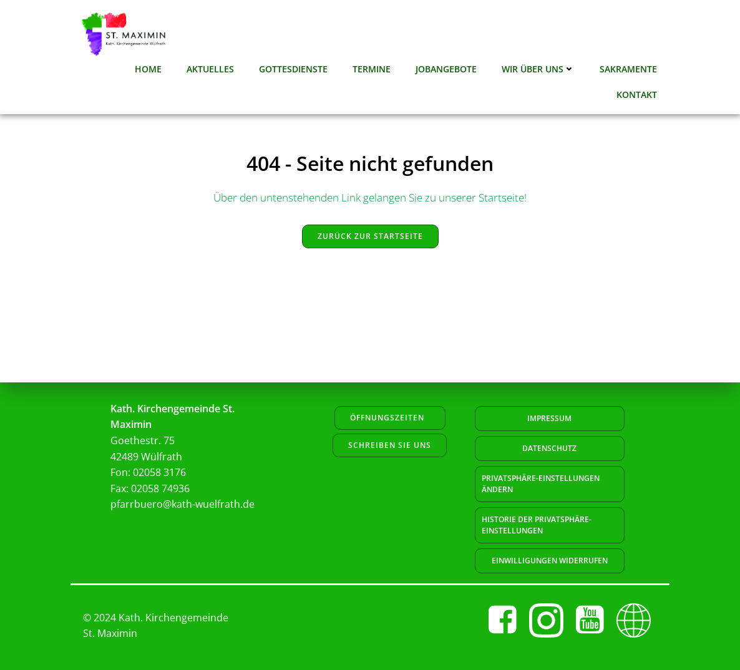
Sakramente (628, 69)
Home (148, 69)
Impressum (549, 418)
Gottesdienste (293, 69)
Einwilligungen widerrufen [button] (550, 560)
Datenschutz (549, 448)
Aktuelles (210, 69)
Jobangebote (446, 69)
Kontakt (636, 94)
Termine (372, 69)
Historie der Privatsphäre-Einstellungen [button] (537, 525)
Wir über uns (538, 69)
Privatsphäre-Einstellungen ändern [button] (541, 484)
